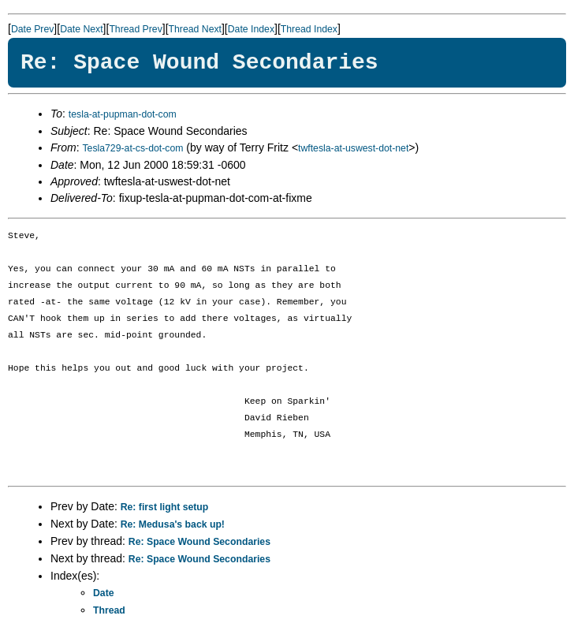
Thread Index (309, 29)
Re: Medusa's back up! (173, 524)
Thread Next (195, 29)
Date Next (81, 29)
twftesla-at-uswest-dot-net (353, 148)
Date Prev (32, 29)
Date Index (251, 29)
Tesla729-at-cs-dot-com (132, 148)
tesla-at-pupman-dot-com (123, 114)
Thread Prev (135, 29)
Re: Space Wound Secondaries (199, 541)
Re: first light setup (165, 507)
